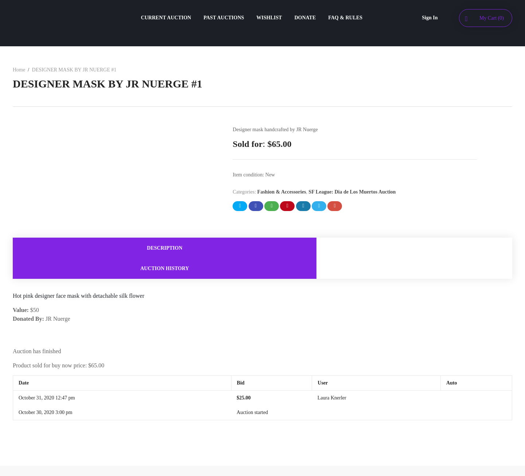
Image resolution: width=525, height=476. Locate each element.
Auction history (387, 248)
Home (19, 70)
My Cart (491, 18)
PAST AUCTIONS (223, 17)
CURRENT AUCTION (166, 17)
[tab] (137, 249)
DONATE (305, 17)
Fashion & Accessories (281, 192)
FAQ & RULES (345, 17)
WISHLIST (269, 17)
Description (137, 248)
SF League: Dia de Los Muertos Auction (352, 192)
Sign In (430, 17)
